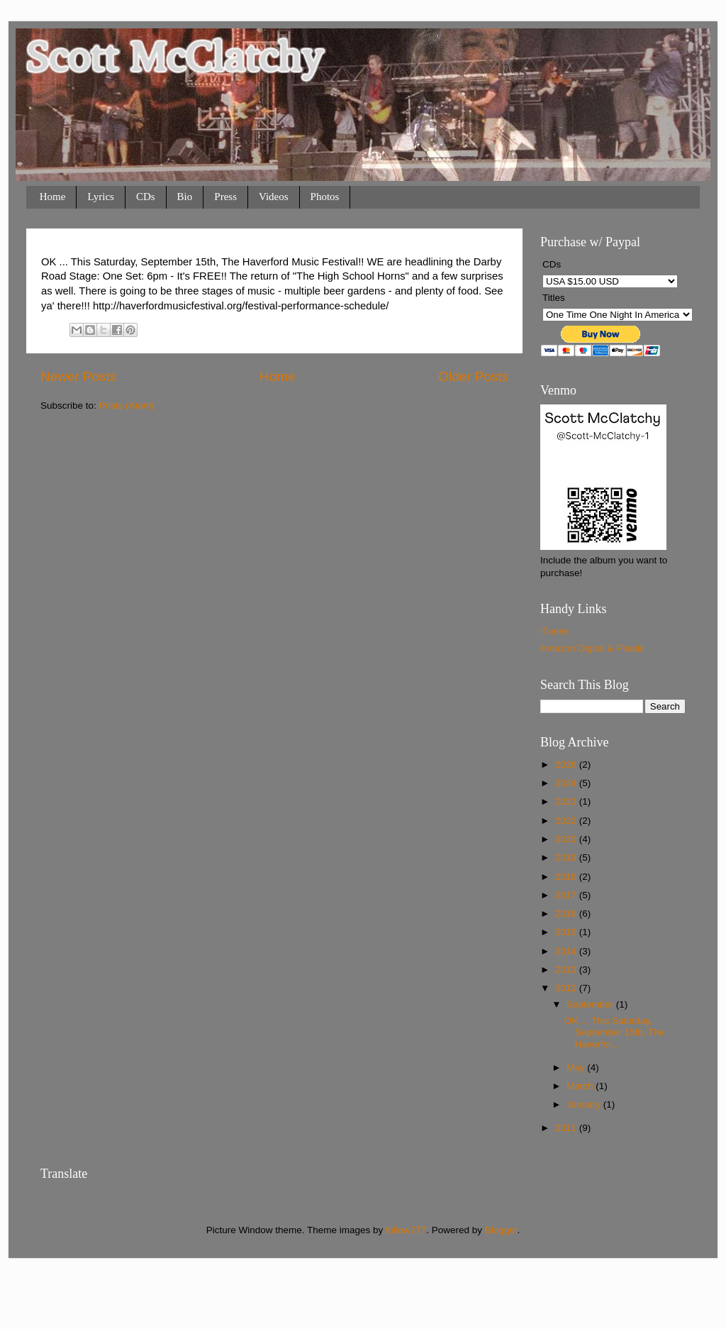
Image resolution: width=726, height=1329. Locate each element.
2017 (567, 895)
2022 (567, 820)
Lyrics (100, 196)
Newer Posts (78, 376)
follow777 (406, 1230)
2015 (567, 932)
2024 (567, 783)
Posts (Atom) (127, 405)
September (591, 1004)
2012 (567, 988)
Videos (274, 196)
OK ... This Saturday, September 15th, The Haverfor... (614, 1032)
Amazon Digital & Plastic (592, 648)
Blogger (501, 1230)
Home (53, 196)
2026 (567, 764)
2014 (567, 951)
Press (225, 196)
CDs (145, 196)
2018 (567, 876)
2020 (567, 839)
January (584, 1104)
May (576, 1067)
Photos (325, 196)
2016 (567, 913)
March (581, 1086)
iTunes (554, 631)
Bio (185, 196)
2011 (567, 1128)
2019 (567, 857)
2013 (567, 969)
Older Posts (473, 376)
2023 (567, 801)
